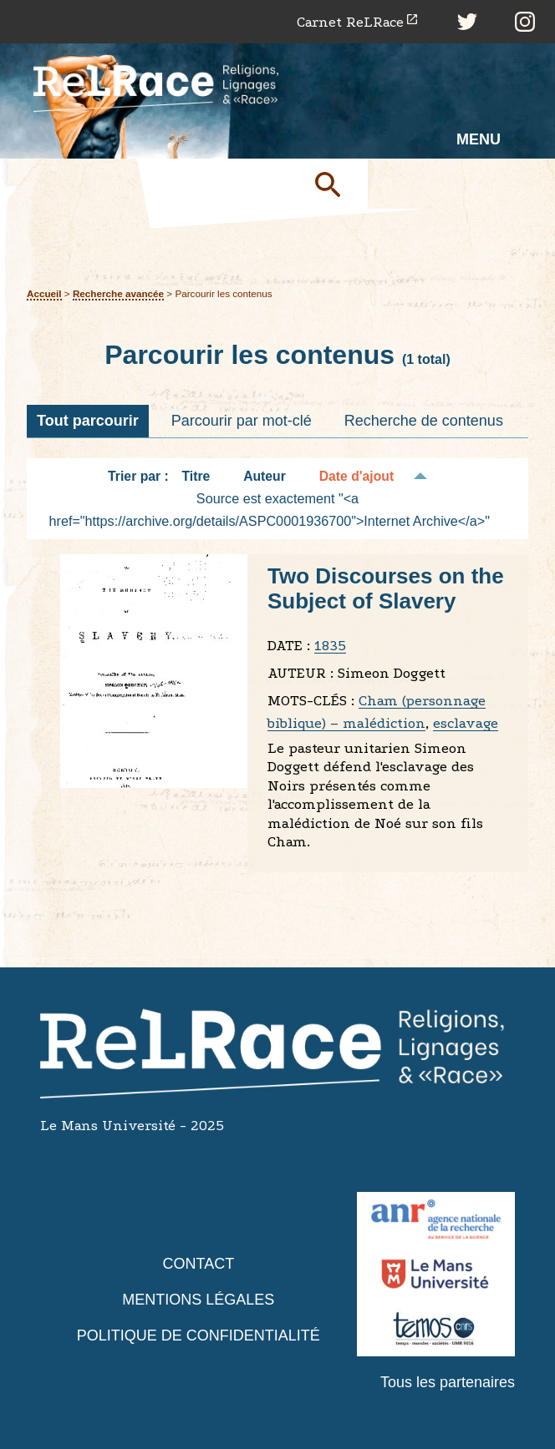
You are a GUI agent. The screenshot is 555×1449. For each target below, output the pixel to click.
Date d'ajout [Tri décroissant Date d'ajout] (357, 476)
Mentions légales (198, 1299)
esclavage (465, 723)
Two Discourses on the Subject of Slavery (385, 588)
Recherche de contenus (423, 420)
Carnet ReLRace (350, 22)
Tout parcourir (88, 420)
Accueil (44, 293)
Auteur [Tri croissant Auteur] (264, 476)
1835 (330, 646)
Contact (198, 1263)
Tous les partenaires (447, 1382)
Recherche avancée (118, 293)
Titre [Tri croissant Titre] (196, 476)
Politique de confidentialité (198, 1335)
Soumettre (334, 184)
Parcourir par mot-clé (241, 420)
